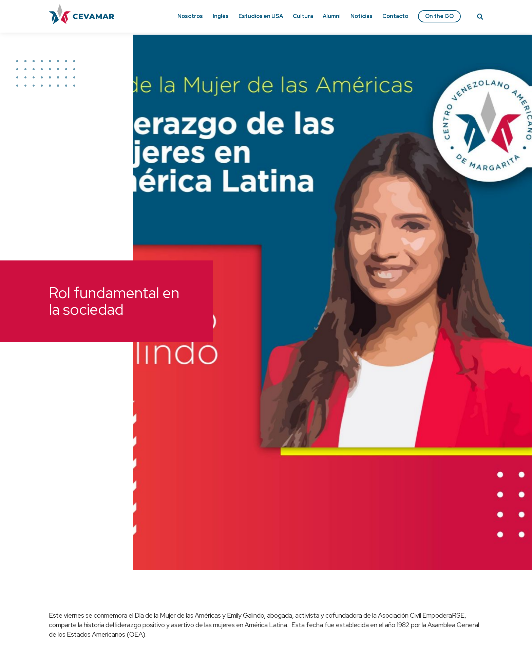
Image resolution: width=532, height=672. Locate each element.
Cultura (303, 16)
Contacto (395, 16)
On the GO (439, 16)
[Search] (480, 18)
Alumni (332, 16)
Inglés (221, 16)
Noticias (361, 16)
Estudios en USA (261, 16)
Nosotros (190, 16)
